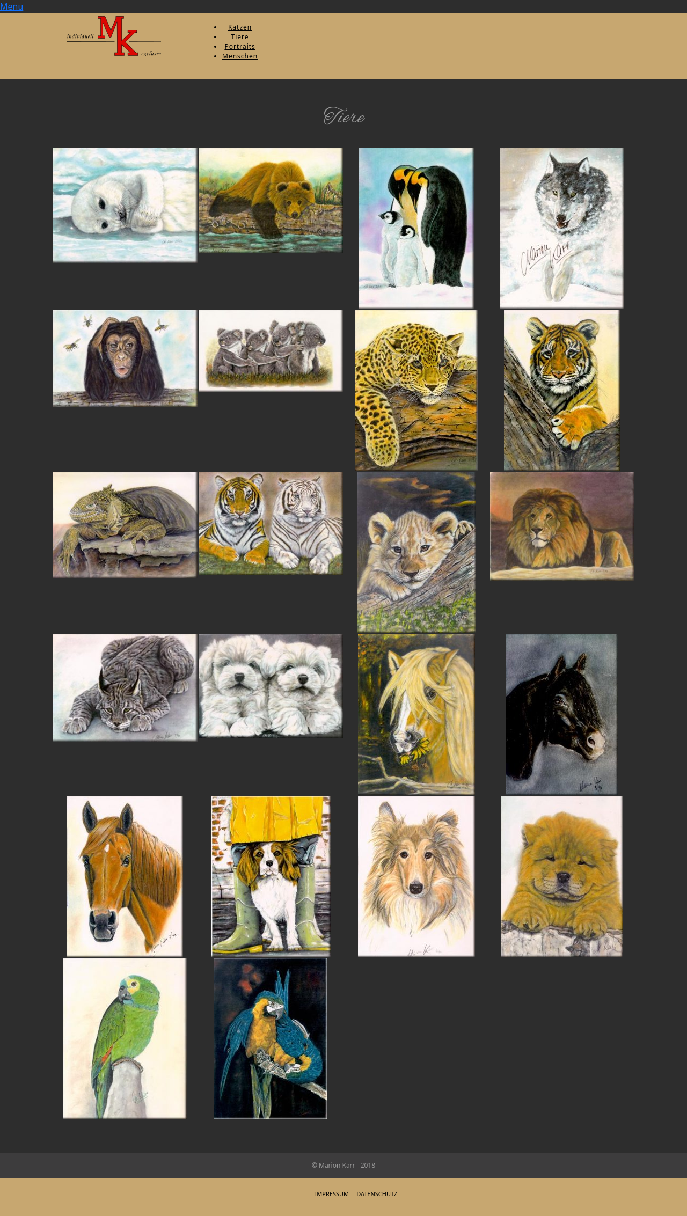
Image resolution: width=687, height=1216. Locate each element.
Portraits (239, 46)
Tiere (240, 36)
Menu (11, 6)
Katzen (240, 27)
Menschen (240, 56)
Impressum (332, 1194)
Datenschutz (376, 1194)
